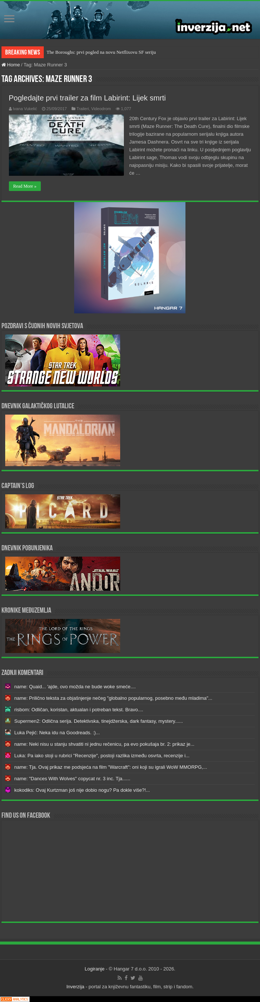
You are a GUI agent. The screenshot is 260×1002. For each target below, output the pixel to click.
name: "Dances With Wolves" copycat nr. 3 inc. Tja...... (72, 778)
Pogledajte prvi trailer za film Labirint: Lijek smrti (87, 98)
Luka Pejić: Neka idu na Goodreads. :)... (57, 732)
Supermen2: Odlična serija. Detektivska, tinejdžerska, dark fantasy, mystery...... (98, 721)
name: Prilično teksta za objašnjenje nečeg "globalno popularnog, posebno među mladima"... (113, 698)
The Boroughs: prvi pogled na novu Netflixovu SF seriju (101, 52)
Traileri (82, 108)
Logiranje (95, 969)
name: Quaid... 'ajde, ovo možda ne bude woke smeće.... (75, 686)
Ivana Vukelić (25, 108)
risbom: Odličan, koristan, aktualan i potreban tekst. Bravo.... (79, 709)
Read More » (25, 186)
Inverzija (75, 986)
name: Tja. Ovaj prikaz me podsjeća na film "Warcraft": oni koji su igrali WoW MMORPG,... (110, 767)
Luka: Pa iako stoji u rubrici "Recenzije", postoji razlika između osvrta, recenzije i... (102, 755)
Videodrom (101, 108)
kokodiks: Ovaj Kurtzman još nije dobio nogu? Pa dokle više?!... (82, 790)
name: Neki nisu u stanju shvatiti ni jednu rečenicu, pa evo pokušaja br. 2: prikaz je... (104, 744)
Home (10, 64)
